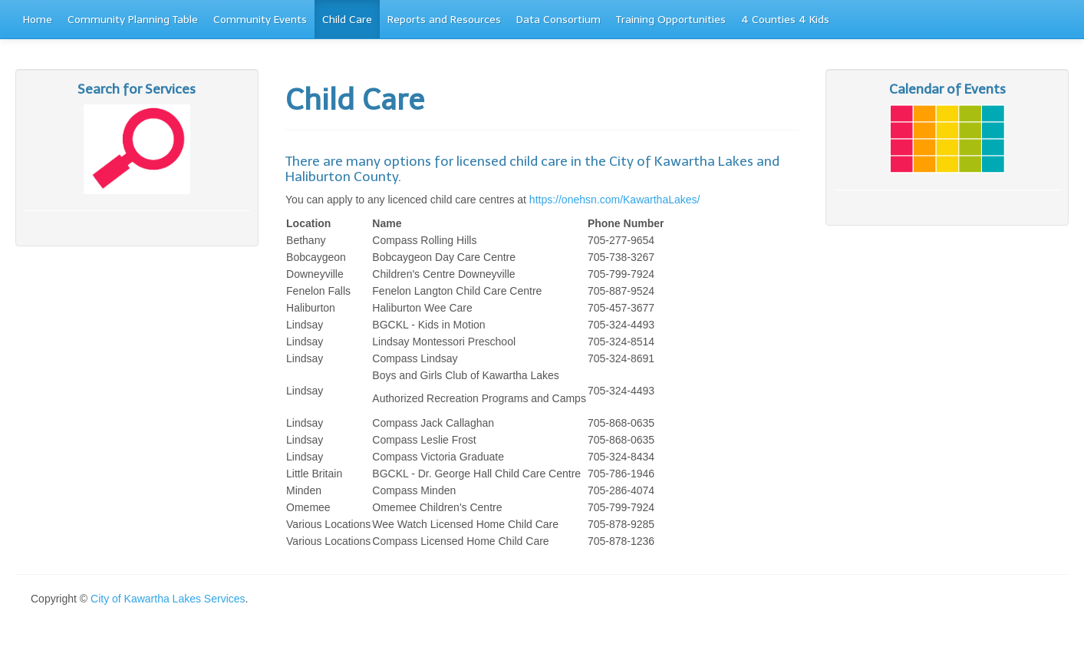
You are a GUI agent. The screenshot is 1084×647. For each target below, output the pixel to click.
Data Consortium (558, 19)
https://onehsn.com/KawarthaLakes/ (614, 199)
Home (37, 19)
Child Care (347, 19)
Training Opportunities (671, 19)
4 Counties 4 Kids (785, 19)
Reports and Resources (444, 19)
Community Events (260, 19)
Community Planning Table (133, 19)
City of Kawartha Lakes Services (168, 599)
